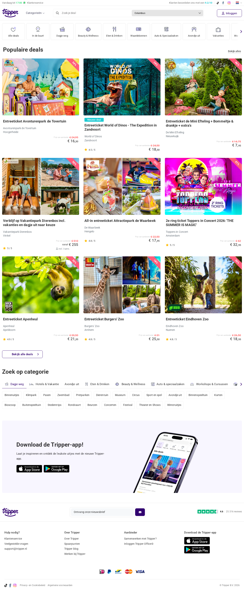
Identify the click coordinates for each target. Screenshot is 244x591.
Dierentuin (103, 395)
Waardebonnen (141, 30)
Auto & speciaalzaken (168, 384)
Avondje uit (200, 30)
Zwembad (64, 395)
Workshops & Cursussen (209, 384)
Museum (121, 395)
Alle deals (13, 30)
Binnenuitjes (12, 395)
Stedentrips (55, 405)
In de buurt (37, 30)
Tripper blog (71, 548)
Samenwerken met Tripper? (140, 538)
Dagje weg (62, 30)
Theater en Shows (151, 405)
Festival (128, 405)
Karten (220, 395)
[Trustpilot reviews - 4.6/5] (219, 511)
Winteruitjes (175, 405)
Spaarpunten (72, 543)
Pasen (47, 395)
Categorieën (34, 13)
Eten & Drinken (116, 30)
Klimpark (31, 395)
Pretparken (83, 395)
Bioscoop (10, 405)
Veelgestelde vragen (16, 543)
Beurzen (93, 405)
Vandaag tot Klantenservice (22, 3)
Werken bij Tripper (74, 554)
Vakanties (224, 30)
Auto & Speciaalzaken (171, 30)
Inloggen (229, 13)
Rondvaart (74, 405)
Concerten (111, 405)
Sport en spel (155, 395)
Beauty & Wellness (89, 30)
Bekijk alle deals (25, 354)
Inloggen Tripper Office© (138, 543)
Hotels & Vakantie (44, 383)
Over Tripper (71, 538)
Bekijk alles (234, 51)
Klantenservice (13, 538)
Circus (137, 395)
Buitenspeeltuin (31, 405)
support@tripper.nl (15, 548)
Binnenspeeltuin (199, 395)
